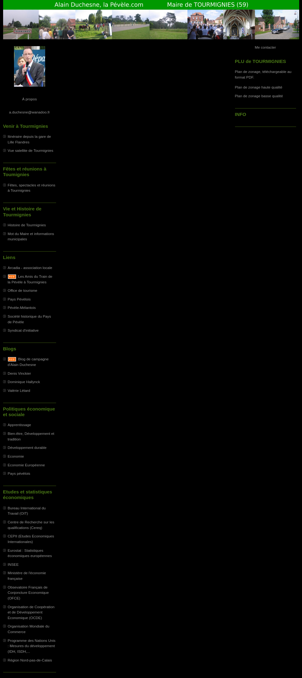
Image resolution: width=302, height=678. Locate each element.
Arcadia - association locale (30, 268)
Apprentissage (19, 425)
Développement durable (27, 447)
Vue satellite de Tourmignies (30, 150)
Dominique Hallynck (24, 382)
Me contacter (265, 47)
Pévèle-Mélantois (22, 307)
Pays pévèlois (19, 473)
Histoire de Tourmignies (27, 225)
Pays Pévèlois (19, 299)
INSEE (13, 564)
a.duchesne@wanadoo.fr (29, 112)
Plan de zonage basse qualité (259, 96)
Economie (16, 456)
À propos (29, 99)
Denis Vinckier (19, 373)
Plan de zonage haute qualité (258, 87)
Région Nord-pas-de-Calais (30, 660)
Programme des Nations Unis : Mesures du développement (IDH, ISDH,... (31, 645)
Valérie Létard (19, 390)
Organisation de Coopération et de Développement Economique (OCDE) (31, 612)
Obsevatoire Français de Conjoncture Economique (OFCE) (28, 592)
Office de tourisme (22, 290)
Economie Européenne (26, 465)
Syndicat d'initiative (23, 330)
